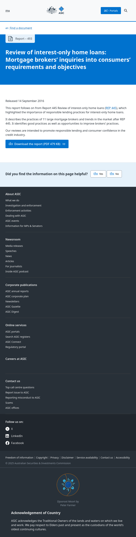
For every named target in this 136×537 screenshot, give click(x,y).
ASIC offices (12, 407)
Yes (98, 173)
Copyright (42, 457)
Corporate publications (21, 285)
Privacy (54, 457)
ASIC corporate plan (17, 296)
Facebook (17, 443)
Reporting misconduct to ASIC (22, 397)
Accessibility (123, 457)
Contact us (12, 381)
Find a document (20, 28)
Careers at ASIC (16, 359)
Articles (9, 261)
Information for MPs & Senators (23, 226)
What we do (12, 200)
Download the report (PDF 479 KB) (34, 143)
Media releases (14, 246)
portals (111, 10)
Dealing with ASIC (15, 215)
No (114, 173)
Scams (9, 402)
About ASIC (13, 194)
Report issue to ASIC (17, 392)
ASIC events (12, 220)
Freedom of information (19, 457)
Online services (15, 325)
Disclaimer (67, 457)
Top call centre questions (19, 387)
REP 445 (111, 108)
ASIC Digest (12, 311)
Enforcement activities (18, 210)
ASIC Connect (13, 341)
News (8, 256)
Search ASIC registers (17, 336)
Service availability (87, 457)
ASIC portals (12, 331)
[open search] (126, 11)
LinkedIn (17, 436)
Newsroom (13, 239)
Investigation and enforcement (23, 205)
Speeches (10, 251)
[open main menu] (7, 10)
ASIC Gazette (12, 306)
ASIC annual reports (17, 291)
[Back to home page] (55, 10)
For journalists (13, 266)
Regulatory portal (15, 347)
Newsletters (12, 301)
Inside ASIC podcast (17, 271)
